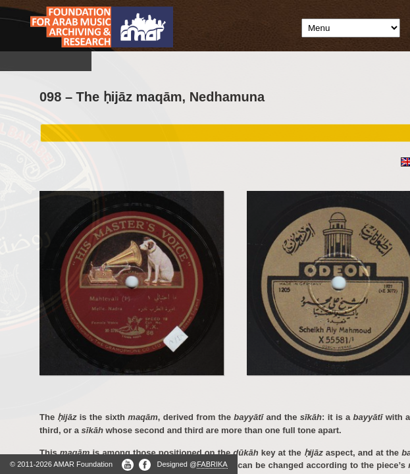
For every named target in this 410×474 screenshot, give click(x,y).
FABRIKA (212, 464)
